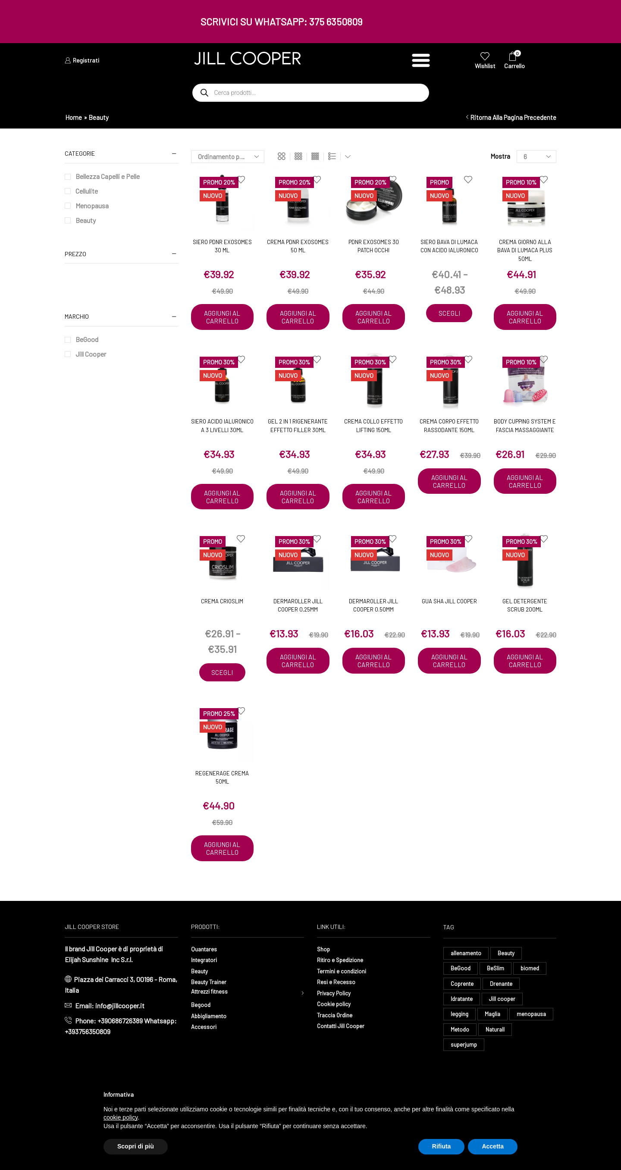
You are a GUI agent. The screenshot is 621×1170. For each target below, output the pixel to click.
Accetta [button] (493, 1146)
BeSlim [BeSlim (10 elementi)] (496, 995)
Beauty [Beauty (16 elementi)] (508, 979)
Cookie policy (336, 1030)
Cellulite (86, 191)
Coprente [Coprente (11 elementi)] (463, 1012)
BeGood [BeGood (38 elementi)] (461, 995)
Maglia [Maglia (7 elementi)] (494, 1044)
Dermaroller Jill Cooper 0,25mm (298, 622)
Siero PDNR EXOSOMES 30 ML (222, 246)
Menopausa (92, 205)
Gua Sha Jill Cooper (449, 618)
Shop (324, 975)
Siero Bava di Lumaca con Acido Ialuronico (449, 246)
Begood (202, 1033)
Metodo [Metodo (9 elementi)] (508, 1060)
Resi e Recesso (339, 1008)
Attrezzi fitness (214, 1019)
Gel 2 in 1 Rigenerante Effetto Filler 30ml (298, 434)
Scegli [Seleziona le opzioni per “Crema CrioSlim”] (222, 690)
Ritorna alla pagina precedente (513, 117)
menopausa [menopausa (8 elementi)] (466, 1060)
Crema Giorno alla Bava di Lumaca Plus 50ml (524, 250)
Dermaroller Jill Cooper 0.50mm (373, 622)
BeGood (86, 339)
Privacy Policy (337, 1019)
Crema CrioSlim (222, 618)
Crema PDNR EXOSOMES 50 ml (298, 246)
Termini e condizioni (346, 997)
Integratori (206, 986)
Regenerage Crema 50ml (222, 795)
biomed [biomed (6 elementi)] (532, 995)
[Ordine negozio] (227, 156)
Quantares (205, 975)
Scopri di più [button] (135, 1146)
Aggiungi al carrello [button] (222, 321)
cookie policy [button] (121, 1117)
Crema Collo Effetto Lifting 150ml (373, 434)
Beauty (85, 220)
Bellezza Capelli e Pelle (107, 176)
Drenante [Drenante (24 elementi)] (503, 1012)
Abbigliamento (212, 1043)
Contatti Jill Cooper (345, 1052)
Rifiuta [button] (441, 1146)
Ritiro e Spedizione (344, 986)
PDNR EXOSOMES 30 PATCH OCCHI (373, 246)
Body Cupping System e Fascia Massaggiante (525, 434)
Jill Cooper (90, 354)
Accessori (205, 1055)
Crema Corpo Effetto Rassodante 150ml (449, 434)
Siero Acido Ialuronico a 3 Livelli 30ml (222, 434)
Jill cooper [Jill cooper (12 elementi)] (505, 1028)
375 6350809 (336, 22)
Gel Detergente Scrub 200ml (524, 622)
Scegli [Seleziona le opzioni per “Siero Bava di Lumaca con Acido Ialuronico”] (449, 313)
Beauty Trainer (211, 1008)
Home (73, 117)
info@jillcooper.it (119, 1032)
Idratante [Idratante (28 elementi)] (463, 1028)
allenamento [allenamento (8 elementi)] (467, 979)
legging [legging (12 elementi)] (460, 1044)
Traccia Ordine (337, 1041)
